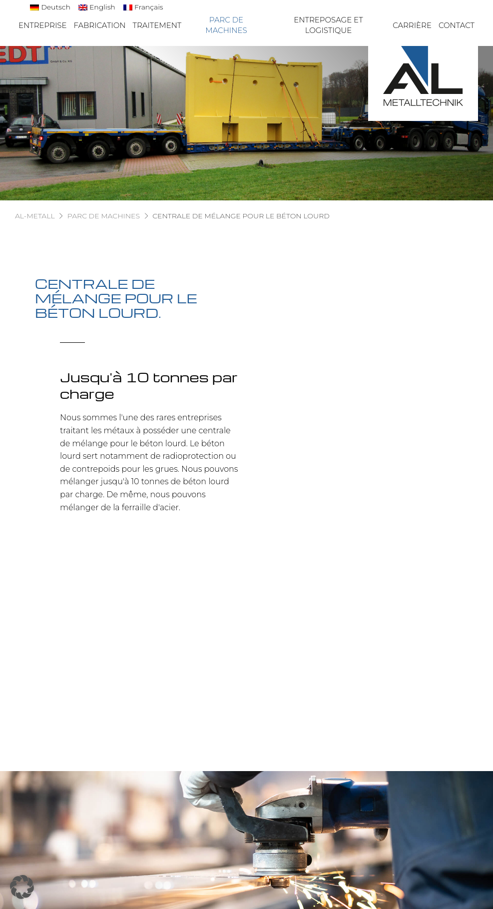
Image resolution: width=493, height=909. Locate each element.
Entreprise (42, 25)
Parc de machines (226, 25)
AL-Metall (35, 215)
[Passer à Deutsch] (50, 7)
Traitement (157, 25)
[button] (22, 887)
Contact (457, 25)
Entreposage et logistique (328, 25)
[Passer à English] (96, 7)
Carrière (412, 25)
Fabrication (100, 25)
